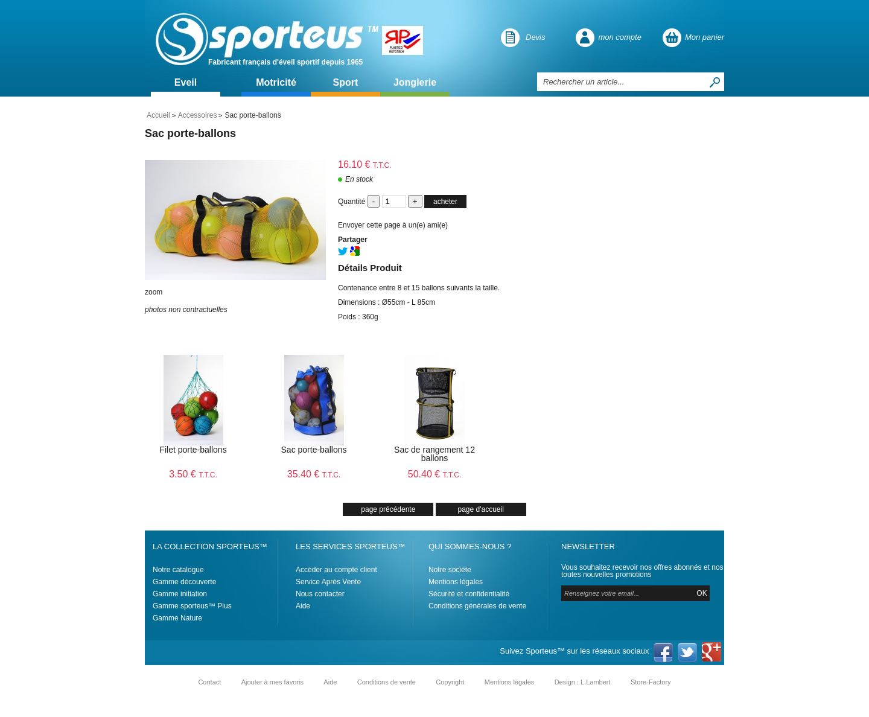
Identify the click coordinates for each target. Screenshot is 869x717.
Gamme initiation (180, 594)
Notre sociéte (449, 570)
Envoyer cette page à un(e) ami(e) (393, 225)
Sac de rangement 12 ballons (434, 453)
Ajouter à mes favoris (272, 682)
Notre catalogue (178, 570)
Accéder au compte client (336, 570)
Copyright (450, 682)
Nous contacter (320, 594)
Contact (209, 682)
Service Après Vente (328, 582)
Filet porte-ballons (192, 449)
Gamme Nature (177, 618)
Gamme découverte (184, 582)
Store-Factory (651, 682)
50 (435, 474)
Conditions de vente (386, 682)
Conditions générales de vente (477, 606)
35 (314, 474)
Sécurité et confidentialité (468, 594)
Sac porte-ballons (190, 133)
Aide (303, 606)
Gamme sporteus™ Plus (192, 606)
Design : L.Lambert (583, 682)
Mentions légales (455, 582)
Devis (536, 37)
